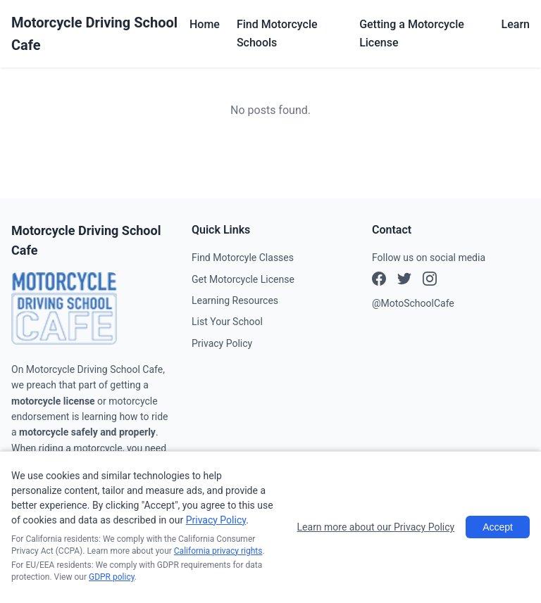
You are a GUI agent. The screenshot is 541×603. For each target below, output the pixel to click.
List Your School (227, 321)
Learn (516, 24)
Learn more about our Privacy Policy (376, 527)
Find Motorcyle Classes (243, 257)
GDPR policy (112, 577)
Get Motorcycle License (243, 279)
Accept (498, 527)
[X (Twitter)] (430, 281)
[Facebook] (379, 281)
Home (204, 24)
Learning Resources (235, 300)
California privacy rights (218, 551)
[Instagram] (404, 281)
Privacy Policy (222, 343)
